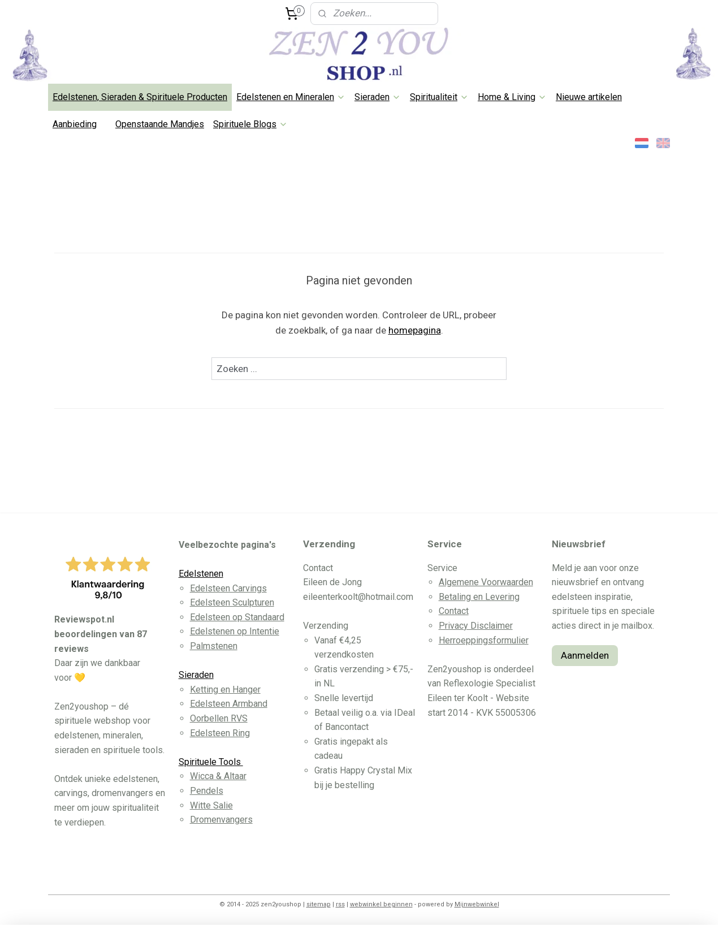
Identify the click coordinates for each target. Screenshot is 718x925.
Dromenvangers (221, 819)
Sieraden (377, 97)
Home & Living (512, 97)
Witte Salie (211, 805)
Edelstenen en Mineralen (290, 97)
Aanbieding (75, 124)
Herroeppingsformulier (484, 640)
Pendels (206, 790)
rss (340, 904)
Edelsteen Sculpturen (232, 602)
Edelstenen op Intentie (234, 631)
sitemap (318, 904)
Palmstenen (213, 646)
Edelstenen (201, 573)
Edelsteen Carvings (228, 588)
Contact (454, 611)
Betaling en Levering (479, 596)
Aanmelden (585, 655)
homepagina (414, 330)
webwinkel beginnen (381, 904)
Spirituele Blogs (250, 124)
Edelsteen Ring (220, 733)
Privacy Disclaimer (476, 625)
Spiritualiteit (439, 97)
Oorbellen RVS (219, 718)
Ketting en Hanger (225, 689)
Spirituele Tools (211, 762)
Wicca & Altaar (218, 776)
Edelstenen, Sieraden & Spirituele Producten (140, 97)
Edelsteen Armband (228, 703)
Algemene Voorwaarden (486, 582)
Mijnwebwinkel (477, 904)
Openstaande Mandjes (159, 124)
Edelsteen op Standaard (237, 617)
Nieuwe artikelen (589, 97)
